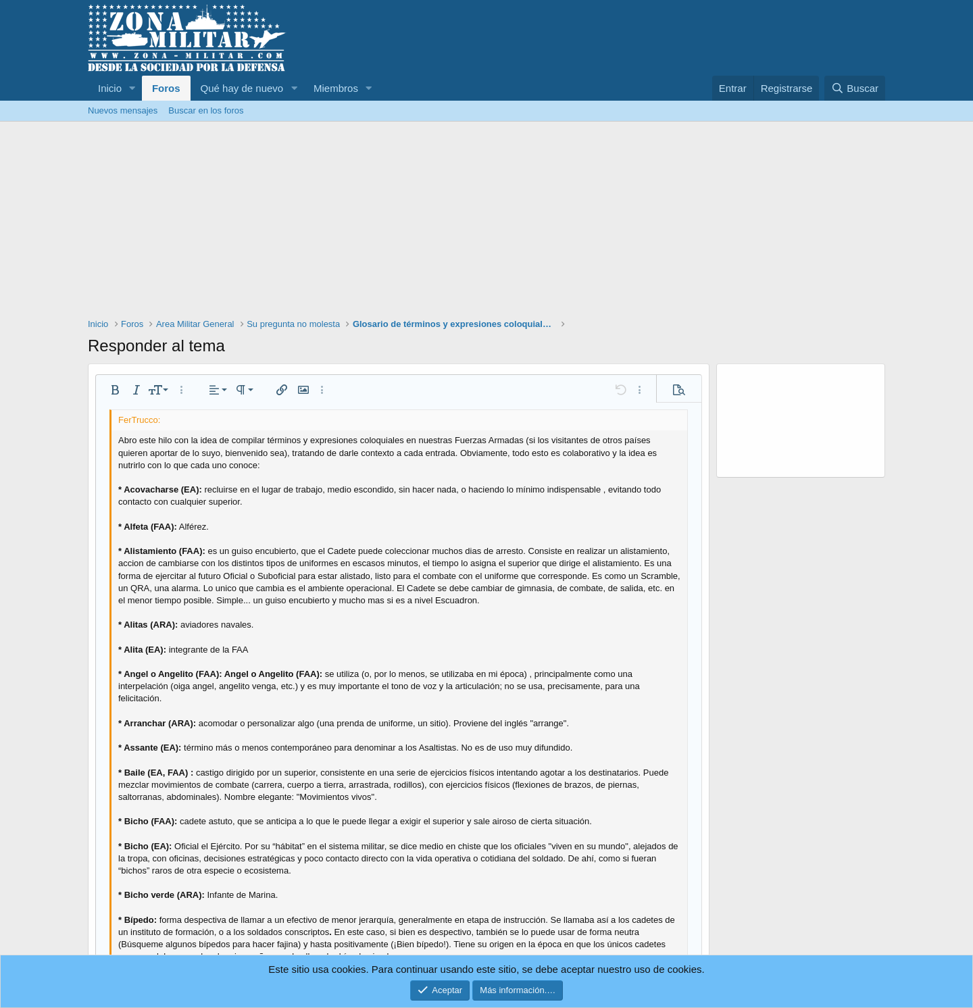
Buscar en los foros (205, 110)
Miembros (336, 88)
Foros (166, 88)
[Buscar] (854, 88)
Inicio (110, 88)
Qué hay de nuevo (242, 88)
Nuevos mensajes (122, 110)
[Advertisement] (486, 223)
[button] (132, 88)
